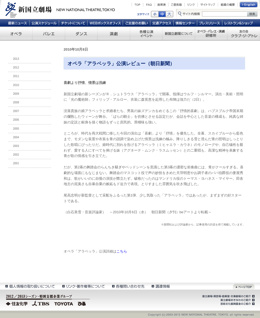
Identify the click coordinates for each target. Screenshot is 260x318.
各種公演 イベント (146, 34)
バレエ (48, 34)
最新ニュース (17, 23)
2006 (16, 119)
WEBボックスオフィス (105, 23)
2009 (16, 93)
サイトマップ (208, 4)
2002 (16, 154)
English (249, 4)
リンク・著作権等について (83, 286)
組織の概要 (228, 4)
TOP (137, 4)
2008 (16, 102)
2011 (16, 76)
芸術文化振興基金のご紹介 (237, 304)
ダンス (81, 34)
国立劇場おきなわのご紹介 (237, 300)
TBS (40, 303)
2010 (16, 85)
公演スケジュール (44, 23)
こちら (121, 251)
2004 (16, 137)
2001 (16, 163)
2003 (16, 146)
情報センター (185, 23)
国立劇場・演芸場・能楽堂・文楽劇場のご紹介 (228, 296)
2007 (16, 111)
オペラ (16, 34)
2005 (16, 128)
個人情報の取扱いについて (30, 286)
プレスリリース (209, 23)
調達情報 (161, 286)
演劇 (114, 34)
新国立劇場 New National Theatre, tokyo (60, 9)
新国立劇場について (178, 34)
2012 (16, 67)
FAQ (149, 4)
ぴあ (82, 303)
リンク (191, 4)
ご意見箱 (176, 4)
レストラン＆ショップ (239, 23)
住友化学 (17, 303)
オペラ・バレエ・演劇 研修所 (211, 34)
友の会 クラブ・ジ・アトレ (243, 34)
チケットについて (73, 23)
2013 (16, 58)
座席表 (161, 4)
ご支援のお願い (136, 23)
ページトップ (244, 286)
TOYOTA (64, 303)
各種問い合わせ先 (128, 286)
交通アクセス (162, 23)
